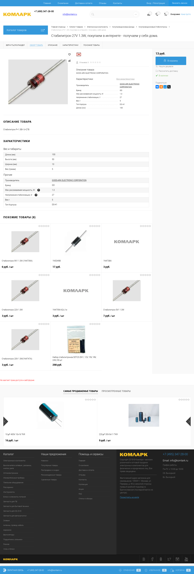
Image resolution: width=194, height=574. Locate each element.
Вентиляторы (8, 535)
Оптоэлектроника (10, 473)
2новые (6, 520)
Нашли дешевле (164, 66)
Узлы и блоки (8, 549)
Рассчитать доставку (167, 71)
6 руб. (25, 268)
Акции (81, 489)
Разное (6, 544)
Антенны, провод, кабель (13, 525)
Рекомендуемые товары (51, 475)
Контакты (117, 3)
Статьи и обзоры (85, 499)
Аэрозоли (7, 530)
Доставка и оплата (83, 3)
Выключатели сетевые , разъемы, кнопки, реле (17, 466)
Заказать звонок (179, 3)
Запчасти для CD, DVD (12, 511)
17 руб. (76, 268)
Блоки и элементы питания (14, 497)
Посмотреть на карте (129, 497)
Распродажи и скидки (50, 470)
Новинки (44, 461)
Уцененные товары (49, 480)
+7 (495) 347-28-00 (35, 570)
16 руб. (11, 440)
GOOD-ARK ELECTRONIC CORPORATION (69, 180)
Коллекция (83, 484)
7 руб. (126, 317)
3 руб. (126, 268)
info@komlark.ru (70, 14)
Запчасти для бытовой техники (16, 506)
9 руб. (58, 440)
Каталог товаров (26, 30)
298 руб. (76, 366)
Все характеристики (125, 79)
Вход (149, 3)
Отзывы (102, 3)
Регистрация (159, 3)
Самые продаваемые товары (80, 391)
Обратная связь (13, 570)
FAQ (80, 494)
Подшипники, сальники (12, 539)
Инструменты (9, 492)
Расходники (8, 487)
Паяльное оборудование (13, 482)
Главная (47, 3)
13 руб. (105, 440)
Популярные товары (49, 465)
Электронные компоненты (14, 461)
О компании (63, 3)
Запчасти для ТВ (10, 501)
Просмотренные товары (116, 391)
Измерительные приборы (14, 478)
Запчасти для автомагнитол (14, 516)
